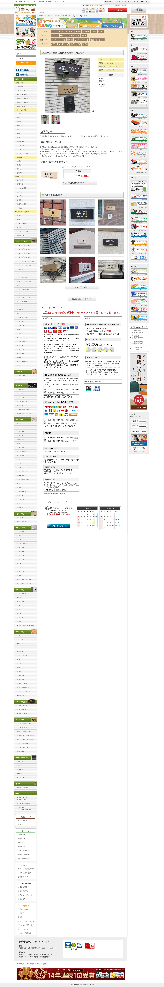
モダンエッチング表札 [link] (24, 281)
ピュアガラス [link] (21, 679)
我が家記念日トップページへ (82, 299)
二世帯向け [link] (20, 192)
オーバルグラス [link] (22, 683)
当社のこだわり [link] (23, 909)
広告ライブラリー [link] (23, 929)
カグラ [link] (19, 333)
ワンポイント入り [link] (22, 153)
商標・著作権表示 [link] (23, 850)
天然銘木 (86, 31)
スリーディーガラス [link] (23, 692)
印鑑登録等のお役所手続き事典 (137, 337)
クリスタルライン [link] (22, 361)
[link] (25, 241)
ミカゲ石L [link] (20, 393)
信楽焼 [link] (19, 423)
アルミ (94, 31)
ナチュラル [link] (20, 141)
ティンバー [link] (20, 547)
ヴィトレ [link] (20, 671)
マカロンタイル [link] (22, 471)
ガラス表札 (19, 632)
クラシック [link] (20, 405)
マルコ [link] (19, 459)
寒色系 (78, 44)
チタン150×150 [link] (22, 521)
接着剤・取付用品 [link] (22, 787)
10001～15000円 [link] (22, 98)
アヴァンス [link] (20, 567)
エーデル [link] (20, 621)
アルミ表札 (19, 590)
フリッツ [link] (20, 617)
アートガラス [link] (21, 675)
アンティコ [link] (20, 463)
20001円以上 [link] (21, 106)
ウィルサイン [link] (21, 709)
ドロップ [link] (20, 639)
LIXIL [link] (18, 765)
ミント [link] (19, 663)
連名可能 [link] (20, 196)
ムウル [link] (19, 427)
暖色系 (85, 44)
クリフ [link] (19, 483)
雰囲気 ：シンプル (106, 63)
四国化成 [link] (20, 761)
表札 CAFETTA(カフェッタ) (52, 149)
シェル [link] (19, 329)
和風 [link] (18, 133)
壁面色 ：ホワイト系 (106, 70)
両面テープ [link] (20, 219)
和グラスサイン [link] (22, 696)
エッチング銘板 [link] (22, 727)
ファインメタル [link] (22, 341)
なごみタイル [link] (21, 455)
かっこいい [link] (20, 125)
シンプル (55, 36)
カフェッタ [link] (20, 431)
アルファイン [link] (21, 593)
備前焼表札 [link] (20, 439)
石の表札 (18, 386)
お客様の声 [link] (21, 899)
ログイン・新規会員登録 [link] (26, 869)
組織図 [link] (20, 917)
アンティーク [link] (21, 145)
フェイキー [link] (20, 325)
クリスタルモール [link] (22, 289)
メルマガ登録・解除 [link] (24, 873)
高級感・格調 (74, 36)
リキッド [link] (20, 337)
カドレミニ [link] (20, 609)
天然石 (78, 31)
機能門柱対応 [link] (21, 204)
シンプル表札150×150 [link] (24, 245)
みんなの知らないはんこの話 (137, 348)
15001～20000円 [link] (22, 102)
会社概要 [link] (21, 913)
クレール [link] (20, 563)
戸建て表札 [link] (20, 184)
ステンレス (55, 31)
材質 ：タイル (105, 59)
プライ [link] (19, 539)
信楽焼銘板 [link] (20, 751)
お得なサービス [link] (23, 877)
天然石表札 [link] (20, 389)
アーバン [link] (20, 321)
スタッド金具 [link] (21, 223)
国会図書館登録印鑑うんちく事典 (137, 331)
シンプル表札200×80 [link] (23, 249)
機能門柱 (93, 40)
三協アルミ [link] (20, 777)
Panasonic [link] (20, 769)
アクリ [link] (19, 535)
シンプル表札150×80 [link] (23, 253)
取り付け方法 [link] (22, 820)
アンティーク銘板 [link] (22, 747)
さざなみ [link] (20, 435)
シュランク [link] (20, 357)
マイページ (122, 2)
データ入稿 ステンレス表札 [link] (25, 261)
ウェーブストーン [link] (22, 401)
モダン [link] (19, 117)
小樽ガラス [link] (20, 651)
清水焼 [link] (19, 443)
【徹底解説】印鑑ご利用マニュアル (137, 343)
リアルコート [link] (21, 601)
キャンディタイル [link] (22, 479)
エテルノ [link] (20, 273)
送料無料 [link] (20, 180)
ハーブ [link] (19, 659)
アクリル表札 (20, 528)
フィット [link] (20, 635)
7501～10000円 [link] (22, 94)
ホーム (145, 2)
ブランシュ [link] (20, 349)
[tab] (91, 26)
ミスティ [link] (20, 575)
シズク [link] (19, 667)
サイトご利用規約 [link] (23, 855)
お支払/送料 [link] (22, 839)
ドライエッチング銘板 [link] (24, 723)
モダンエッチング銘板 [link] (24, 731)
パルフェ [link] (20, 345)
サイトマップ (134, 2)
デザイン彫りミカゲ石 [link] (24, 413)
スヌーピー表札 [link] (22, 705)
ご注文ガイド (111, 2)
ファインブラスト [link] (22, 317)
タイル (71, 31)
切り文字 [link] (20, 173)
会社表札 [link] (20, 208)
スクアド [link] (20, 269)
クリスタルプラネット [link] (24, 579)
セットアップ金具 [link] (22, 231)
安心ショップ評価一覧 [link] (25, 925)
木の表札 (18, 372)
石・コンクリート (81, 40)
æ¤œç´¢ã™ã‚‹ (25, 63)
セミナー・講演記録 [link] (24, 933)
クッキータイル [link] (22, 451)
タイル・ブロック (58, 40)
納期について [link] (22, 842)
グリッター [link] (20, 353)
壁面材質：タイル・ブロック (109, 66)
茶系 (72, 44)
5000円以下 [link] (20, 86)
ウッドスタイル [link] (22, 543)
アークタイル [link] (21, 447)
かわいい (63, 36)
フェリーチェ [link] (21, 551)
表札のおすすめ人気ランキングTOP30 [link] (24, 808)
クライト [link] (20, 613)
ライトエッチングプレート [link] (25, 625)
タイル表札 (19, 419)
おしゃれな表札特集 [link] (23, 803)
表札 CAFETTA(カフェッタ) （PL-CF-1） (78, 167)
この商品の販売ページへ (75, 182)
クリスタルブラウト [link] (23, 297)
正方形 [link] (19, 161)
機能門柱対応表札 (22, 758)
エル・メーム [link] (21, 555)
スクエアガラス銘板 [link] (23, 743)
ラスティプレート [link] (22, 713)
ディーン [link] (20, 309)
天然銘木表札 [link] (21, 375)
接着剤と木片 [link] (21, 235)
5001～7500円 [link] (21, 90)
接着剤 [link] (19, 215)
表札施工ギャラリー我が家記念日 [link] (23, 798)
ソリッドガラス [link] (22, 655)
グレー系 (65, 44)
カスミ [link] (19, 487)
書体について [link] (22, 824)
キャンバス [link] (20, 495)
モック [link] (19, 313)
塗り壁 (70, 40)
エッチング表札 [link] (22, 277)
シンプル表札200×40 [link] (23, 257)
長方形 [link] (19, 165)
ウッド (101, 40)
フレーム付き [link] (21, 149)
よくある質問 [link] (22, 887)
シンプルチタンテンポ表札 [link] (25, 739)
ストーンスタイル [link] (22, 409)
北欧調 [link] (19, 113)
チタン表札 (19, 514)
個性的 (83, 36)
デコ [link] (18, 366)
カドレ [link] (19, 605)
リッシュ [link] (20, 285)
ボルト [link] (19, 227)
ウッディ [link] (20, 305)
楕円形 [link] (19, 169)
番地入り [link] (20, 200)
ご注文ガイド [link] (22, 834)
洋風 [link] (18, 137)
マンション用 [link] (21, 188)
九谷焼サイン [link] (21, 491)
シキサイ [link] (20, 597)
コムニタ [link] (20, 293)
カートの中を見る (117, 10)
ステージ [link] (20, 467)
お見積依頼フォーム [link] (24, 891)
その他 (100, 31)
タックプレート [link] (22, 301)
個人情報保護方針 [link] (23, 859)
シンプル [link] (20, 129)
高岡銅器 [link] (20, 517)
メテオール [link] (20, 531)
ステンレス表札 (21, 241)
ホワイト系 (55, 44)
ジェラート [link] (20, 475)
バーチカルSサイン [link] (23, 688)
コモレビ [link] (20, 379)
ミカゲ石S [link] (20, 397)
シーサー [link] (20, 508)
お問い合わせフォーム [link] (25, 895)
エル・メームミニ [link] (22, 559)
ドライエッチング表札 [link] (24, 265)
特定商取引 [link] (21, 847)
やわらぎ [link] (20, 643)
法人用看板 (19, 720)
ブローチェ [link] (20, 499)
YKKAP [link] (19, 773)
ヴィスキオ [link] (20, 571)
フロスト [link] (20, 647)
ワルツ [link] (19, 503)
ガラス (64, 31)
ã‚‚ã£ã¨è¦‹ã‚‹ (82, 287)
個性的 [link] (19, 121)
